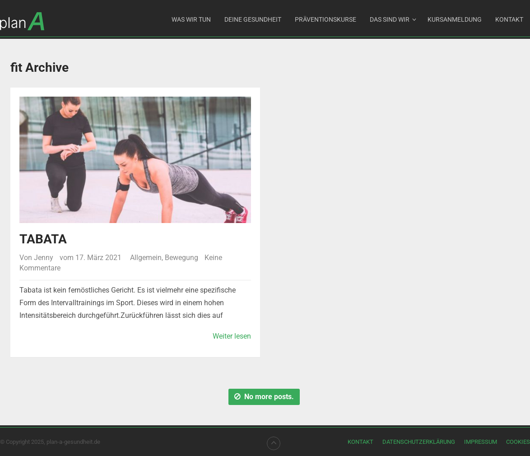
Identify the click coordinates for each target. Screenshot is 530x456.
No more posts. (264, 396)
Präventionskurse (325, 19)
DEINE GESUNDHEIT (252, 19)
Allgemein (146, 257)
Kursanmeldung (455, 19)
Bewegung (181, 257)
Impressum (480, 441)
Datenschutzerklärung (418, 441)
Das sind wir (389, 19)
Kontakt (509, 19)
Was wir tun (191, 19)
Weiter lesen (232, 336)
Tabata (43, 239)
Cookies (518, 441)
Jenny (43, 257)
